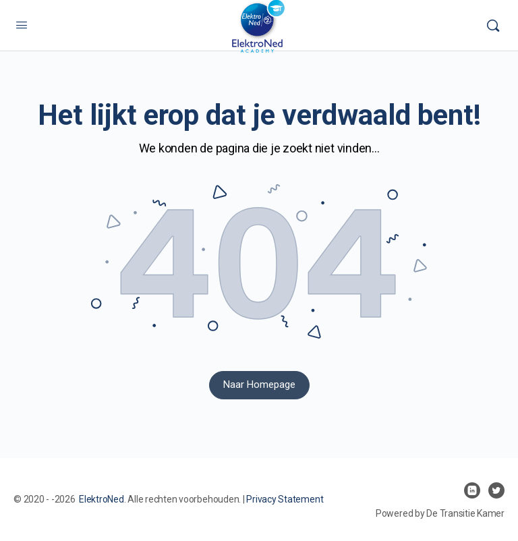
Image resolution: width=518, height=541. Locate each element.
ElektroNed (101, 499)
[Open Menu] (21, 25)
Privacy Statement (284, 499)
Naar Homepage (259, 384)
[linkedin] (472, 490)
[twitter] (496, 490)
